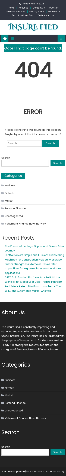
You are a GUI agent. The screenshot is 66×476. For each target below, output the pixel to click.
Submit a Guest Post (22, 15)
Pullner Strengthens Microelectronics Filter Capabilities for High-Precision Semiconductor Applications (33, 268)
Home (11, 7)
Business (10, 185)
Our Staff (53, 7)
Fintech (9, 193)
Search (5, 158)
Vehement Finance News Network (25, 223)
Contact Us (39, 7)
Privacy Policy (36, 11)
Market (9, 201)
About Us (23, 7)
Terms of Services (15, 11)
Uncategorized (14, 216)
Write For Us (54, 11)
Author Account (46, 15)
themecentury (56, 471)
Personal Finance (15, 208)
